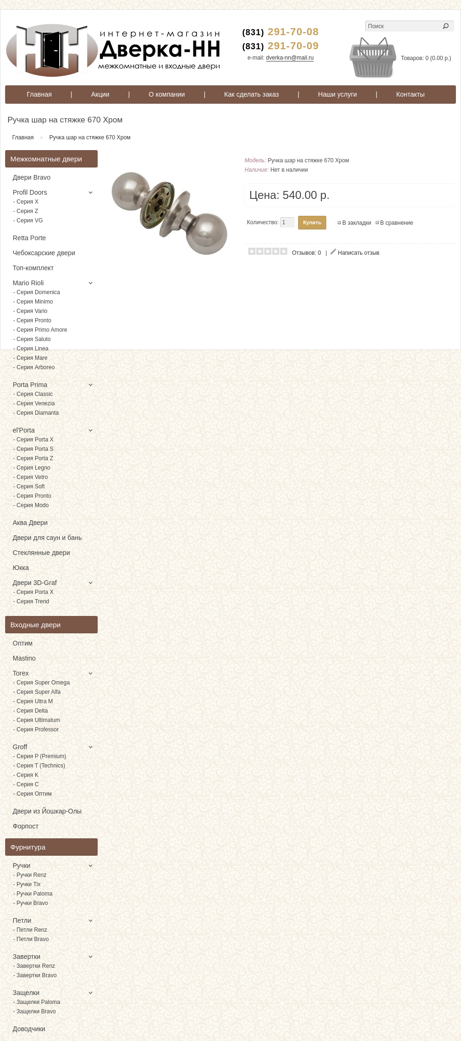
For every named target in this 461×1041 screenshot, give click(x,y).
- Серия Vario (30, 311)
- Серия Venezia (34, 403)
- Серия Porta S (33, 449)
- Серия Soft (29, 486)
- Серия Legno (31, 467)
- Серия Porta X (33, 439)
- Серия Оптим (32, 793)
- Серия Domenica (36, 292)
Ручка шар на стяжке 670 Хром (90, 137)
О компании (167, 94)
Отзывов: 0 (306, 253)
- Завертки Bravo (35, 975)
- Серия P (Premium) (39, 756)
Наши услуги (337, 94)
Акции (100, 94)
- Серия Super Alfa (37, 692)
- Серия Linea (30, 348)
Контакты (410, 94)
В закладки (356, 223)
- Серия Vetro (30, 477)
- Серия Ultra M (33, 701)
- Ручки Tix (26, 884)
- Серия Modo (31, 505)
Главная (39, 94)
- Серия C (26, 784)
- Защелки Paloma (36, 1002)
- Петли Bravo (31, 939)
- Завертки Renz (34, 966)
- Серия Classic (33, 394)
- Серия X (25, 201)
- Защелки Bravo (34, 1011)
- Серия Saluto (32, 339)
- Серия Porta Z (33, 458)
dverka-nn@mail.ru (290, 57)
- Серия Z (25, 211)
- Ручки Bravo (30, 903)
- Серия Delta (30, 710)
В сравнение (396, 223)
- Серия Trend (31, 601)
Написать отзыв (358, 253)
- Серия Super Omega (41, 682)
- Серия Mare (30, 358)
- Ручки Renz (29, 875)
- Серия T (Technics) (39, 765)
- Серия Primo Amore (40, 330)
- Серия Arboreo (34, 367)
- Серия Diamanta (36, 413)
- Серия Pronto (32, 320)
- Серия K (25, 775)
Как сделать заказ (251, 94)
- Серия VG (28, 220)
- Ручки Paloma (33, 893)
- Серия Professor (36, 729)
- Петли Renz (30, 930)
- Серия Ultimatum (36, 720)
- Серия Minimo (33, 301)
